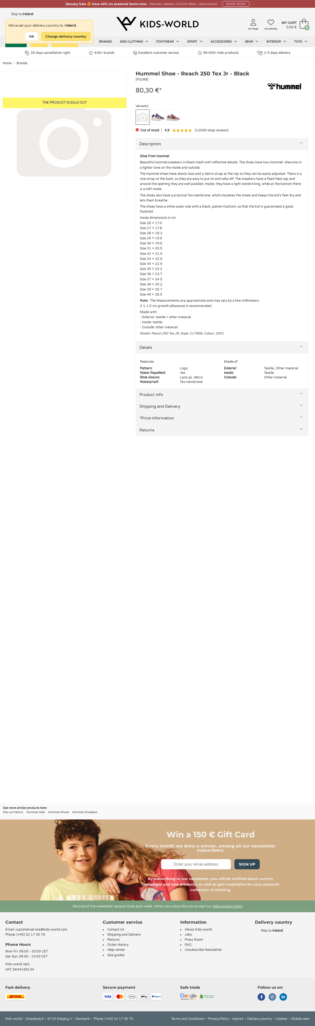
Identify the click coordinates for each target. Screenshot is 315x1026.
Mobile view (300, 1019)
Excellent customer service (156, 53)
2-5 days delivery (273, 53)
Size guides (116, 955)
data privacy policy (228, 906)
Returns (146, 430)
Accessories (224, 41)
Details (145, 347)
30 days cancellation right (47, 52)
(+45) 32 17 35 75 (31, 934)
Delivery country (259, 1019)
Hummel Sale (35, 812)
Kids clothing (134, 41)
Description (150, 144)
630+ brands (102, 53)
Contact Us (115, 929)
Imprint (237, 1019)
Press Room (194, 940)
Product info (151, 394)
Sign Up (247, 864)
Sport (195, 41)
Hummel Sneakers (84, 812)
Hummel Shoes (58, 812)
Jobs (188, 934)
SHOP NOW (235, 4)
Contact (14, 922)
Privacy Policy (218, 1019)
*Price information (156, 418)
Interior (276, 41)
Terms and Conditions (187, 1019)
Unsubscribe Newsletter (203, 950)
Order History (117, 945)
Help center (116, 950)
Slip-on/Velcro (13, 812)
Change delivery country (65, 36)
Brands (105, 41)
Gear (251, 41)
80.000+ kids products (218, 53)
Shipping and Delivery (159, 406)
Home (7, 63)
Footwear (167, 41)
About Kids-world (198, 929)
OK (31, 36)
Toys (301, 41)
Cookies (281, 1019)
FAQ (188, 945)
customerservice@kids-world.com (41, 929)
